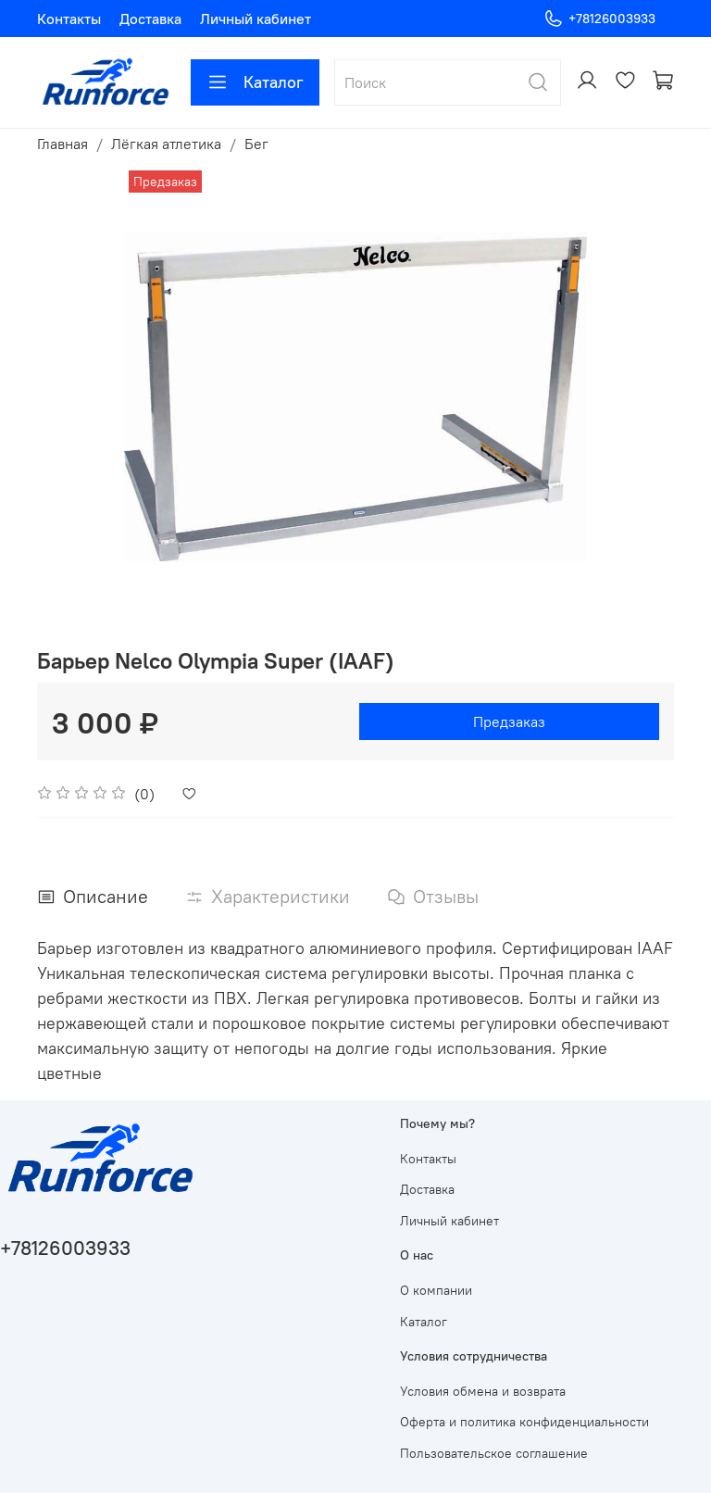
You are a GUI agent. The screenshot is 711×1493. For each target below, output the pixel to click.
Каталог (255, 82)
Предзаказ (509, 721)
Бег (256, 143)
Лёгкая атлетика (166, 143)
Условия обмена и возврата (483, 1391)
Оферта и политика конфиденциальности (524, 1421)
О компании (436, 1290)
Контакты (69, 18)
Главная (62, 143)
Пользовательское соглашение (494, 1453)
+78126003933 (599, 19)
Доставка (150, 18)
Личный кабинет (255, 18)
